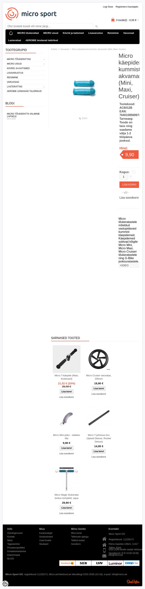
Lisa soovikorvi (129, 197)
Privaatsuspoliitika (16, 547)
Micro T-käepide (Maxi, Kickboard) (66, 377)
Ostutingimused (14, 533)
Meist (10, 540)
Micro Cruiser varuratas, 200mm (98, 377)
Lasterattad (14, 40)
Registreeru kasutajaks (127, 6)
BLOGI (10, 558)
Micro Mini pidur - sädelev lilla (66, 437)
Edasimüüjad (13, 555)
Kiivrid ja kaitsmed (73, 33)
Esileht (54, 49)
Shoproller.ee (133, 582)
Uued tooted (45, 540)
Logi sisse (108, 6)
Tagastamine (13, 544)
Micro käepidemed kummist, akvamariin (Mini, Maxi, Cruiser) (99, 49)
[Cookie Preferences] (5, 584)
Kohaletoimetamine (16, 551)
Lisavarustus (95, 33)
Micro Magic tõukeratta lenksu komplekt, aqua (67, 496)
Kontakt (11, 536)
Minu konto (76, 533)
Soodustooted (46, 536)
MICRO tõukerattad (28, 33)
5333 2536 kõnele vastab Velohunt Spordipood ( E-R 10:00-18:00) (125, 549)
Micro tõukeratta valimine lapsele (25, 116)
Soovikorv (76, 544)
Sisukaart (43, 544)
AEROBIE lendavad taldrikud (42, 40)
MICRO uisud (50, 33)
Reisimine (113, 33)
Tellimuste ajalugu (79, 536)
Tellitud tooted (78, 540)
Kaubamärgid (45, 533)
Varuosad (128, 33)
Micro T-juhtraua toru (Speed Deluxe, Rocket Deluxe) (99, 438)
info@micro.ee (116, 555)
